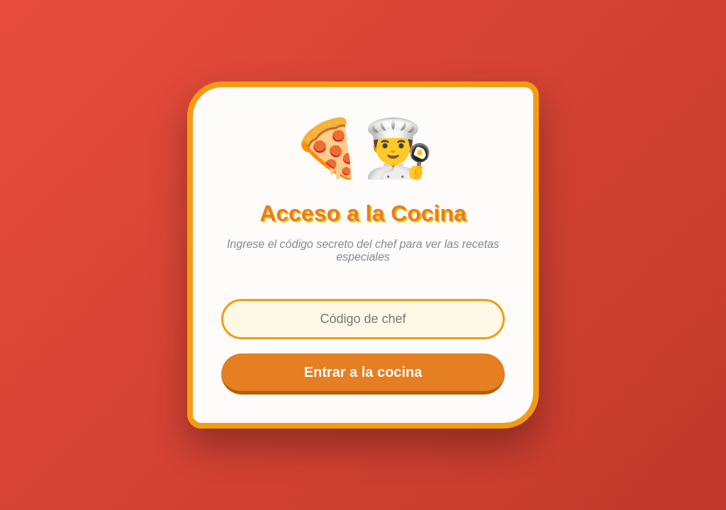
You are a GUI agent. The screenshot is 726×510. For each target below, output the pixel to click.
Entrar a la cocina (363, 372)
